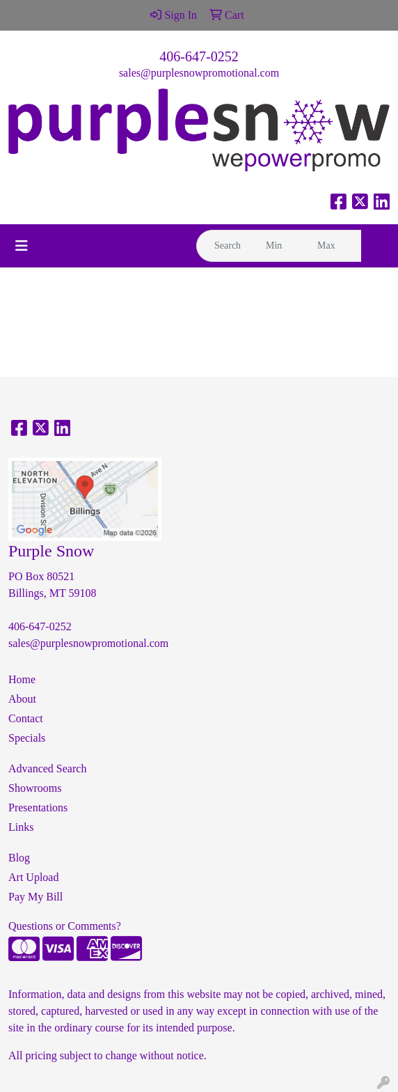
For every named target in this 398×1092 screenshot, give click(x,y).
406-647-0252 (198, 56)
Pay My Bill (35, 897)
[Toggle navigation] (21, 246)
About (22, 699)
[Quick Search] (227, 246)
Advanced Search (47, 768)
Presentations (37, 807)
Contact (25, 718)
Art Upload (33, 877)
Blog (19, 858)
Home (21, 679)
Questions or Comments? (64, 926)
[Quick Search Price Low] (284, 246)
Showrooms (34, 788)
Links (20, 827)
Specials (26, 738)
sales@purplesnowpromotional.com (199, 73)
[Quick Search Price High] (336, 246)
